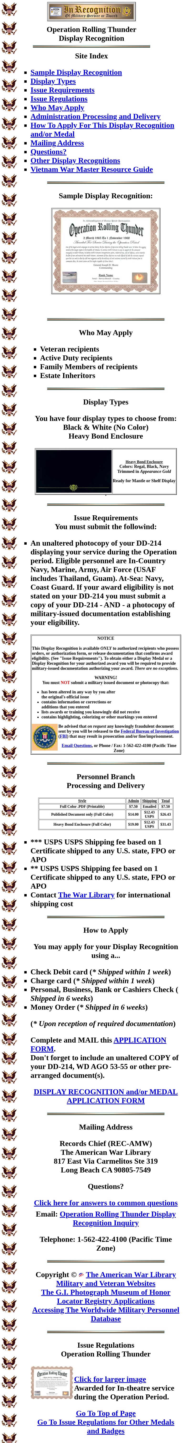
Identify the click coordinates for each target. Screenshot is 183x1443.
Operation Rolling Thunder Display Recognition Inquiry (118, 1218)
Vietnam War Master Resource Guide (91, 169)
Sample (71, 195)
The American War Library (131, 1274)
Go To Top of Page (106, 1413)
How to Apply (105, 930)
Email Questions (77, 745)
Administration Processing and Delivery (95, 116)
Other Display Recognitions (75, 160)
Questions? (48, 151)
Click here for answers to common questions (106, 1202)
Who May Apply (57, 107)
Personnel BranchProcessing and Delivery (106, 781)
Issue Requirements (62, 90)
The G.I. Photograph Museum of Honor (105, 1292)
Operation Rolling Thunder (91, 29)
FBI (63, 736)
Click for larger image (110, 1379)
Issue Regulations (58, 98)
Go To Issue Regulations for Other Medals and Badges (105, 1426)
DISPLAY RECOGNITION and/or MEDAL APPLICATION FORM (106, 1096)
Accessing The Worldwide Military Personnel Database (105, 1314)
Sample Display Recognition (76, 72)
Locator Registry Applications (106, 1301)
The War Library (86, 894)
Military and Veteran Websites (105, 1283)
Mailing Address (57, 142)
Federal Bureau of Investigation (150, 731)
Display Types (53, 81)
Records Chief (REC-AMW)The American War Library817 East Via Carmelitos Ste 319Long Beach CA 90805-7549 (106, 1156)
